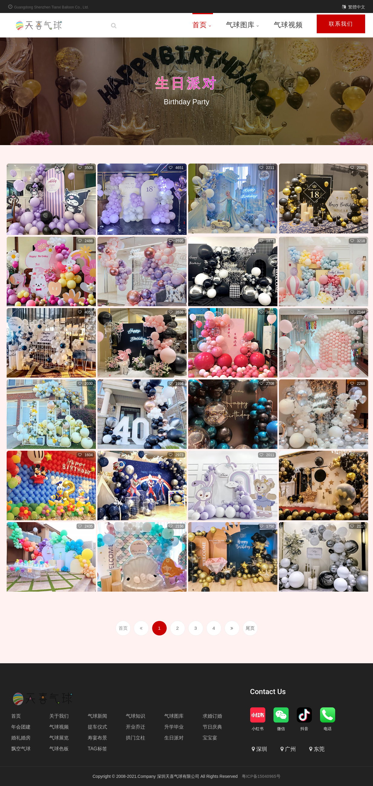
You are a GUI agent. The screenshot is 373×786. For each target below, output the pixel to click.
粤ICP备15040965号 (261, 776)
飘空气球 (21, 748)
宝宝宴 (210, 737)
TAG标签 (97, 748)
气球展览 (59, 737)
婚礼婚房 (21, 737)
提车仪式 (97, 726)
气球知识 (135, 715)
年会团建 (21, 726)
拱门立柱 (135, 737)
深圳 (261, 749)
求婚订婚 (212, 715)
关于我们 (59, 715)
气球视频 (288, 25)
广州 (290, 749)
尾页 (250, 627)
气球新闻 (97, 715)
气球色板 (59, 748)
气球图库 (242, 25)
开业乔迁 (135, 726)
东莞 (319, 749)
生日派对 (187, 82)
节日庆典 (212, 726)
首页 (201, 25)
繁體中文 (356, 7)
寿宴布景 (97, 737)
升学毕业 (174, 726)
